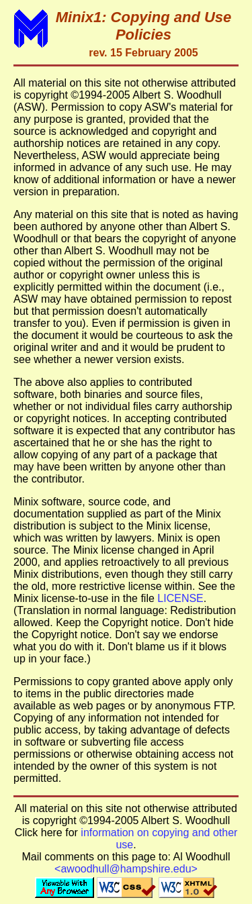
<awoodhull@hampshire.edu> (126, 868)
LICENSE (180, 598)
